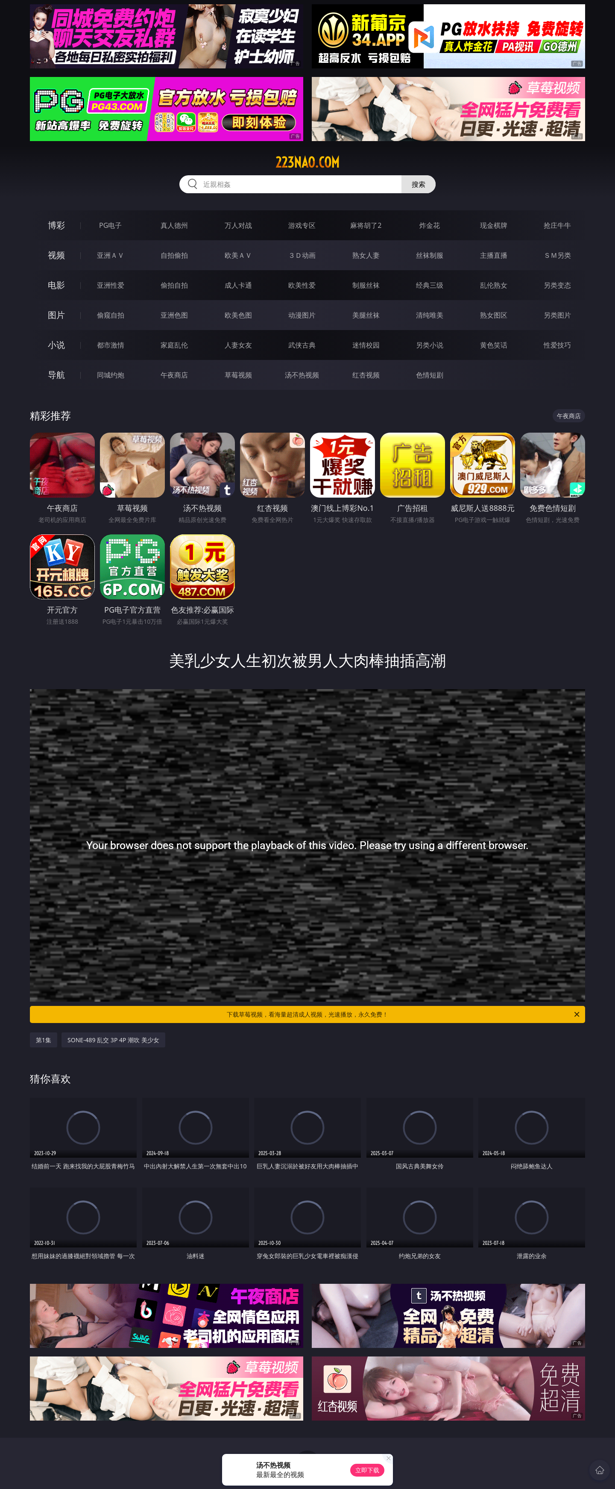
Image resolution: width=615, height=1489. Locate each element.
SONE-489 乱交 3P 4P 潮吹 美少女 (113, 1040)
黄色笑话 (493, 345)
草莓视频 (238, 375)
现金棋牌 (493, 225)
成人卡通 (238, 285)
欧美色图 (238, 315)
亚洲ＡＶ (110, 255)
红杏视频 (366, 375)
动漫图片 (302, 315)
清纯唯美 (429, 315)
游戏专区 (302, 225)
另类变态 (557, 285)
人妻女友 (238, 345)
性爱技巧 (557, 345)
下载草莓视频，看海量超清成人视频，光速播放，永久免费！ (404, 1014)
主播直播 (493, 255)
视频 (56, 255)
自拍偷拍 (174, 255)
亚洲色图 (174, 315)
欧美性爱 (302, 285)
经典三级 (429, 285)
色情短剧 (429, 375)
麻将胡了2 (365, 225)
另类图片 (557, 315)
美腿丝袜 (366, 315)
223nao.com (307, 162)
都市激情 (110, 345)
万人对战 (238, 225)
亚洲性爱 (110, 285)
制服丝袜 (366, 285)
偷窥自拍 (110, 315)
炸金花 (429, 225)
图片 (56, 315)
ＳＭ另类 (557, 255)
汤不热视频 (302, 375)
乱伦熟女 (493, 285)
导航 (56, 374)
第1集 (43, 1040)
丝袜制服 (429, 255)
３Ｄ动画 (302, 255)
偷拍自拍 (174, 285)
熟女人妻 (366, 255)
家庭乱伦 (174, 345)
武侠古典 (302, 345)
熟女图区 (493, 315)
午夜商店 (174, 375)
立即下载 (367, 1470)
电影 (56, 285)
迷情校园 (366, 345)
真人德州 (174, 225)
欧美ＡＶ (238, 255)
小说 (56, 345)
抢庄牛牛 (557, 225)
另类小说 (429, 345)
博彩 (56, 225)
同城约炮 (110, 375)
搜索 (418, 184)
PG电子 (110, 225)
